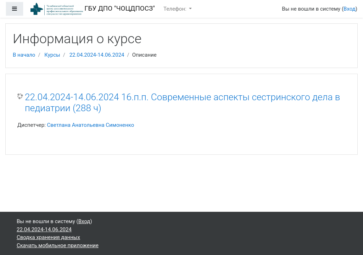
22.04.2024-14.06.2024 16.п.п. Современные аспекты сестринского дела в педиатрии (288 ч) (182, 103)
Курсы (52, 55)
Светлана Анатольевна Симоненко (90, 125)
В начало (24, 55)
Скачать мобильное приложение (58, 245)
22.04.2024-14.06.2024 (96, 55)
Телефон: (175, 9)
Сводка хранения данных (48, 237)
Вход (350, 9)
